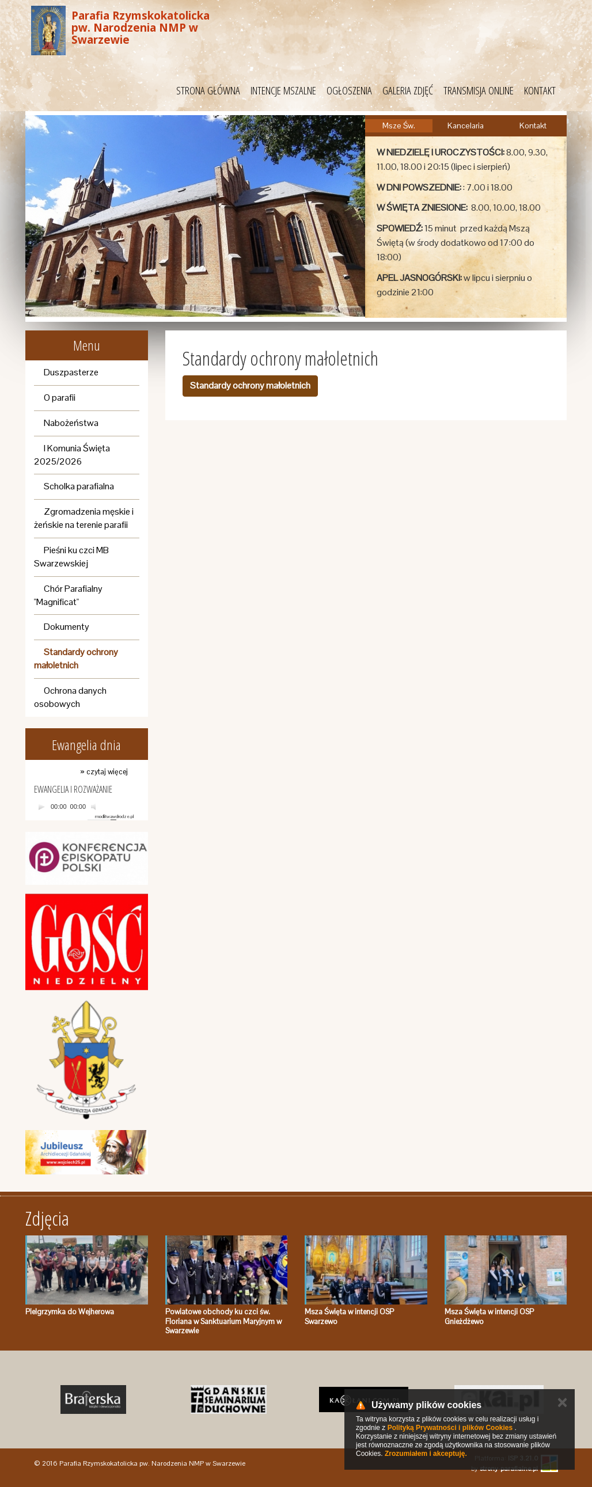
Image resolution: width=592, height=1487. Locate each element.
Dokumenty (66, 627)
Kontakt (533, 125)
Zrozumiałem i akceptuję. (426, 1454)
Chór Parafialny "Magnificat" (68, 595)
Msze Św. (398, 125)
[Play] (41, 806)
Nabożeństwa (71, 423)
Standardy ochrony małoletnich (76, 658)
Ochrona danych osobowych (70, 697)
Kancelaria (465, 125)
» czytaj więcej (104, 772)
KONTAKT (540, 90)
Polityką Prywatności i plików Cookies (450, 1428)
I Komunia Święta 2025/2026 (72, 454)
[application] (84, 807)
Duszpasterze (71, 372)
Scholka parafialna (79, 486)
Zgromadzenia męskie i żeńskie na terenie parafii (84, 518)
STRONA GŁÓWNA (208, 90)
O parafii (59, 397)
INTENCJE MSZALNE (283, 90)
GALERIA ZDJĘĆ (407, 90)
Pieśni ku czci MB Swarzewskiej (71, 556)
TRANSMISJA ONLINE (478, 90)
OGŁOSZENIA (349, 90)
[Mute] (95, 806)
